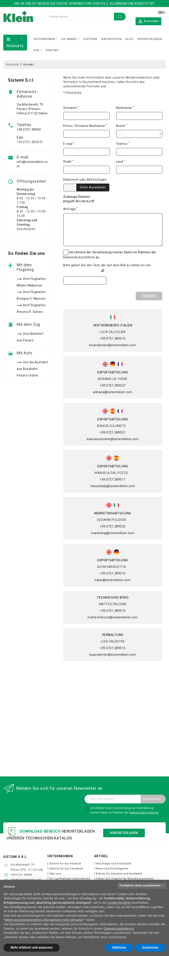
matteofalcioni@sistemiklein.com (113, 617)
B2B (36, 50)
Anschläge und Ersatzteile (113, 863)
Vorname (71, 108)
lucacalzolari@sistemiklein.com (112, 345)
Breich (121, 126)
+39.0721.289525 (113, 526)
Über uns (55, 873)
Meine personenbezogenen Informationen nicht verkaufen (44, 920)
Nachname (125, 108)
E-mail (69, 144)
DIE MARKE (69, 39)
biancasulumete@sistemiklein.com (113, 439)
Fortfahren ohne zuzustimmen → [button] (142, 885)
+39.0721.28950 (29, 129)
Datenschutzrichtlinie (79, 257)
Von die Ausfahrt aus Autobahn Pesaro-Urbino (32, 368)
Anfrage (70, 209)
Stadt (68, 161)
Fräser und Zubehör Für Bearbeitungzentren (125, 878)
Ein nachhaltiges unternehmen (69, 878)
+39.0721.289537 (113, 385)
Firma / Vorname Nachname (85, 126)
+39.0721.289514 (113, 610)
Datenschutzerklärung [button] (119, 928)
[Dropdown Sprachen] (162, 12)
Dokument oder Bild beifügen (85, 179)
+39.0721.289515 (113, 648)
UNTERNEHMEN (44, 39)
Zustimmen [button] (150, 947)
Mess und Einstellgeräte (112, 868)
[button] (148, 21)
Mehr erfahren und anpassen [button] (32, 947)
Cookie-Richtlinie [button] (119, 902)
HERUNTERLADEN (150, 39)
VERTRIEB (90, 39)
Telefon (123, 144)
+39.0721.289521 (113, 432)
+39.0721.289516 (113, 573)
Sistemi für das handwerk (66, 868)
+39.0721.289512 (113, 338)
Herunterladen (124, 833)
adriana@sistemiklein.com (112, 392)
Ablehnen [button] (119, 947)
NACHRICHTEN (111, 39)
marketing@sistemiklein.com (112, 533)
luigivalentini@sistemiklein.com (112, 654)
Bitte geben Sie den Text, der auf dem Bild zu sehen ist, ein (107, 265)
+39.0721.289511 (113, 479)
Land (120, 161)
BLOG (129, 39)
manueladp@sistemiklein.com (112, 486)
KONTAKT (52, 50)
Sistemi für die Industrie (65, 863)
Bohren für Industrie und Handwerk (119, 873)
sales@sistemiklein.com (112, 580)
